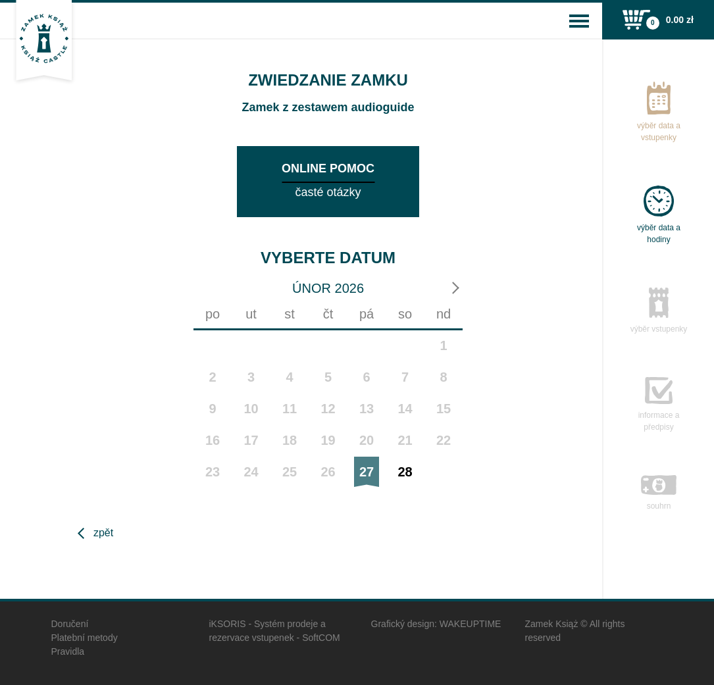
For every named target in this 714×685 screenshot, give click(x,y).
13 (366, 408)
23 (212, 472)
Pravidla (68, 651)
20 (366, 440)
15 (443, 408)
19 (327, 440)
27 (366, 472)
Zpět (103, 532)
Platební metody (84, 637)
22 (443, 440)
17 (250, 440)
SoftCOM (321, 637)
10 (250, 408)
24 (250, 472)
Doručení (70, 624)
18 (289, 440)
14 (404, 408)
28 (404, 472)
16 (212, 440)
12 (327, 408)
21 (404, 440)
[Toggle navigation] (579, 21)
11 (289, 408)
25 (289, 472)
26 (327, 472)
